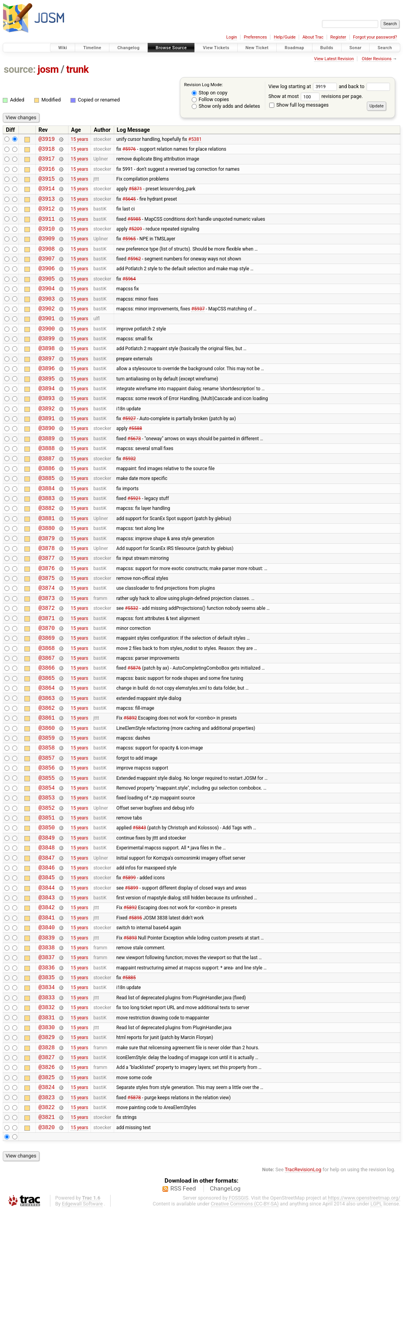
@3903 (47, 318)
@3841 (47, 1010)
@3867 (47, 720)
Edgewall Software (82, 1322)
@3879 (47, 586)
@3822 (47, 1222)
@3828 (47, 1155)
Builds (326, 47)
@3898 (47, 374)
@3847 (47, 943)
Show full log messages (299, 105)
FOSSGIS (238, 1316)
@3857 (47, 832)
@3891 (47, 452)
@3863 (47, 765)
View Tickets (216, 47)
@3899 (47, 363)
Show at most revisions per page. (315, 96)
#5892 (130, 787)
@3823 (47, 1211)
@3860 (47, 798)
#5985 (134, 229)
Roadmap (294, 47)
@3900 (47, 352)
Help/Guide (285, 37)
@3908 (47, 262)
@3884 (47, 530)
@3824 (47, 1200)
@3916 (47, 173)
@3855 (47, 854)
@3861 (47, 787)
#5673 (134, 474)
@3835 (47, 1077)
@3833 (47, 1100)
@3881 (47, 564)
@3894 (47, 419)
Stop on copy (209, 93)
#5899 (129, 966)
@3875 (47, 631)
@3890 (47, 463)
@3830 (47, 1133)
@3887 (47, 497)
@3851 (47, 899)
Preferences (255, 37)
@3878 (47, 597)
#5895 (135, 1010)
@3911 (47, 229)
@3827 (47, 1166)
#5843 (139, 910)
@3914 (47, 195)
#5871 (135, 195)
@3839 (47, 1033)
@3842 (47, 999)
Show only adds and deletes (226, 106)
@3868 (47, 709)
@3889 (47, 474)
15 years (79, 139)
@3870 (47, 686)
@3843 (47, 988)
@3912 (47, 218)
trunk (77, 69)
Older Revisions (377, 58)
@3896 (47, 396)
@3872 (47, 664)
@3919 (47, 140)
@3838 (47, 1044)
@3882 (47, 552)
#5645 (129, 206)
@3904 (47, 307)
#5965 (129, 251)
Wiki (62, 47)
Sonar (355, 47)
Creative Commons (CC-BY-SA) (245, 1322)
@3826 (47, 1177)
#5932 (129, 497)
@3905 (47, 296)
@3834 (47, 1088)
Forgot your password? (375, 37)
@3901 (47, 340)
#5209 (135, 240)
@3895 (47, 408)
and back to (364, 86)
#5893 (130, 1033)
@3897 (47, 385)
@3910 (47, 240)
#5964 (129, 296)
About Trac (313, 37)
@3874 (47, 642)
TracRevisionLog (303, 1287)
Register (338, 37)
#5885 (129, 1077)
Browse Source (171, 47)
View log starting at (303, 86)
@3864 (47, 753)
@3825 (47, 1189)
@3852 (47, 888)
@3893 (47, 430)
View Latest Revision (334, 58)
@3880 (47, 575)
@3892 (47, 441)
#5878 (134, 1211)
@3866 (47, 731)
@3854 (47, 865)
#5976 (129, 150)
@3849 (47, 921)
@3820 (47, 1245)
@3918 (47, 151)
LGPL (376, 1322)
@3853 (47, 876)
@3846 (47, 954)
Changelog (128, 47)
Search (384, 47)
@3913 (47, 206)
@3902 (47, 329)
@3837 (47, 1055)
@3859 (47, 809)
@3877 (47, 608)
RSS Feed (183, 1306)
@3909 (47, 251)
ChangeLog (225, 1306)
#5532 (131, 664)
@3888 (47, 485)
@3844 (47, 977)
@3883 (47, 541)
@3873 (47, 653)
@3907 (47, 273)
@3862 (47, 776)
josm (48, 69)
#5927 (129, 452)
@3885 (47, 519)
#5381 (195, 139)
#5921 (134, 542)
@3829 (47, 1144)
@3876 (47, 620)
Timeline (92, 47)
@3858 (47, 820)
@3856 (47, 843)
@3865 (47, 742)
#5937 (198, 329)
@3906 (47, 284)
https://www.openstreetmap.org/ (364, 1316)
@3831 (47, 1122)
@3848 (47, 932)
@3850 (47, 910)
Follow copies (210, 99)
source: (20, 69)
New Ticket (257, 47)
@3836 (47, 1066)
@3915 (47, 184)
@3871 (47, 675)
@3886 (47, 508)
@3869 (47, 697)
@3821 (47, 1233)
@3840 (47, 1021)
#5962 (134, 274)
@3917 (47, 162)
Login (231, 37)
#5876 (134, 731)
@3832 (47, 1111)
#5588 (135, 463)
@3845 (47, 965)
